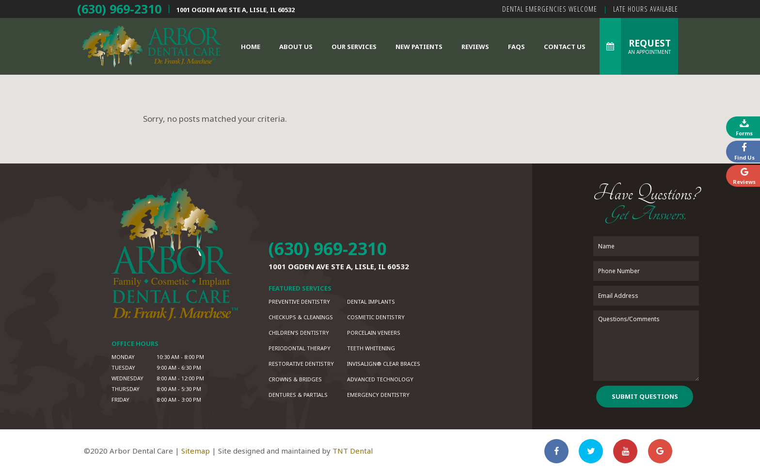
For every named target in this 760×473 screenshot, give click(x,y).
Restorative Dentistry (301, 363)
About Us (296, 46)
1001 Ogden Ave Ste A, (235, 9)
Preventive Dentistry (299, 301)
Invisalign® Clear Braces (383, 363)
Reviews (475, 46)
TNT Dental (352, 451)
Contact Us (565, 46)
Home (250, 46)
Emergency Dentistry (378, 394)
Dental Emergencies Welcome (549, 9)
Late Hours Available (645, 9)
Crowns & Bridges (295, 379)
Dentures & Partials (298, 394)
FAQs (516, 46)
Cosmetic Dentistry (376, 317)
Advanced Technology (380, 379)
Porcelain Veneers (373, 332)
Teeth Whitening (371, 348)
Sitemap (195, 451)
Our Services (354, 46)
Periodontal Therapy (300, 348)
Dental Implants (371, 301)
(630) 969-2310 (119, 9)
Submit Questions (645, 396)
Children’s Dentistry (299, 332)
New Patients (419, 46)
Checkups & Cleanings (301, 317)
